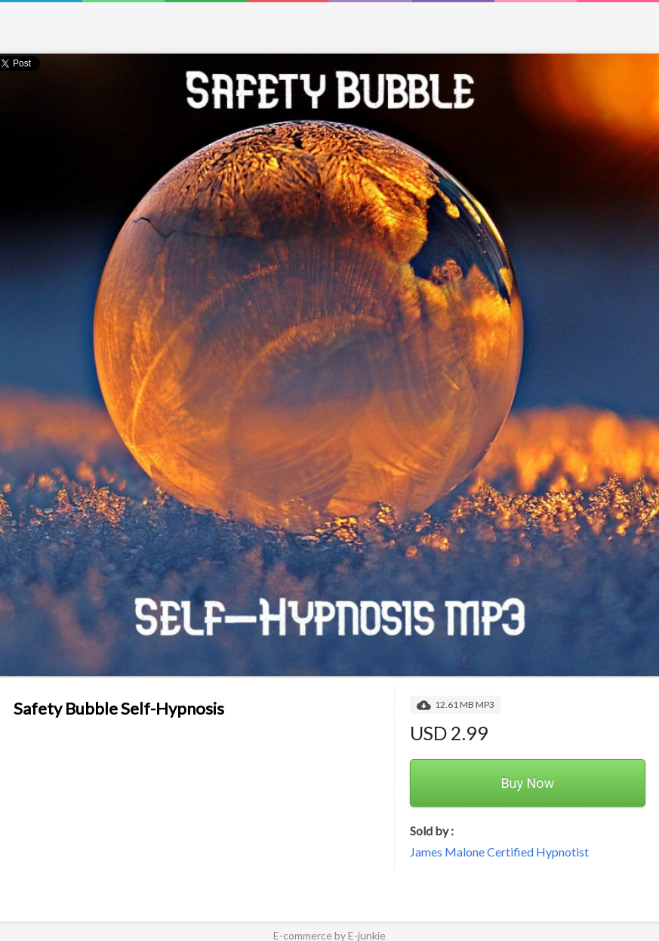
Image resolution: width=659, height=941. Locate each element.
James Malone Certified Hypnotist (499, 851)
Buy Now (527, 783)
